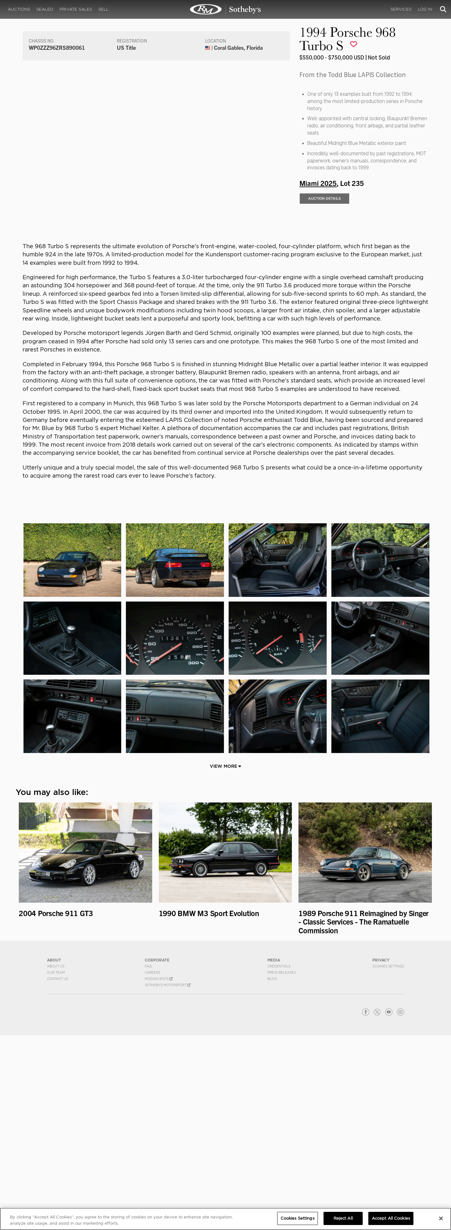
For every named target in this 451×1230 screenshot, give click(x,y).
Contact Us (57, 1173)
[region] (225, 1219)
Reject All (343, 1218)
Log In (425, 9)
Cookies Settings (388, 1161)
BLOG (272, 1173)
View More (225, 961)
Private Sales (76, 9)
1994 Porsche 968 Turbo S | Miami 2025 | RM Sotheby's (225, 9)
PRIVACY (381, 1154)
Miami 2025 (318, 236)
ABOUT (54, 1154)
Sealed (44, 9)
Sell (103, 9)
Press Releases (281, 1167)
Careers (152, 1167)
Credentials (278, 1161)
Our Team (56, 1167)
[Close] (441, 1218)
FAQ (148, 1161)
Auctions (19, 9)
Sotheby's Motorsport (167, 1179)
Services (401, 9)
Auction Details (324, 252)
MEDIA (273, 1154)
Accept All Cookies (391, 1218)
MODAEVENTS (159, 1173)
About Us (55, 1161)
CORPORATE (157, 1154)
